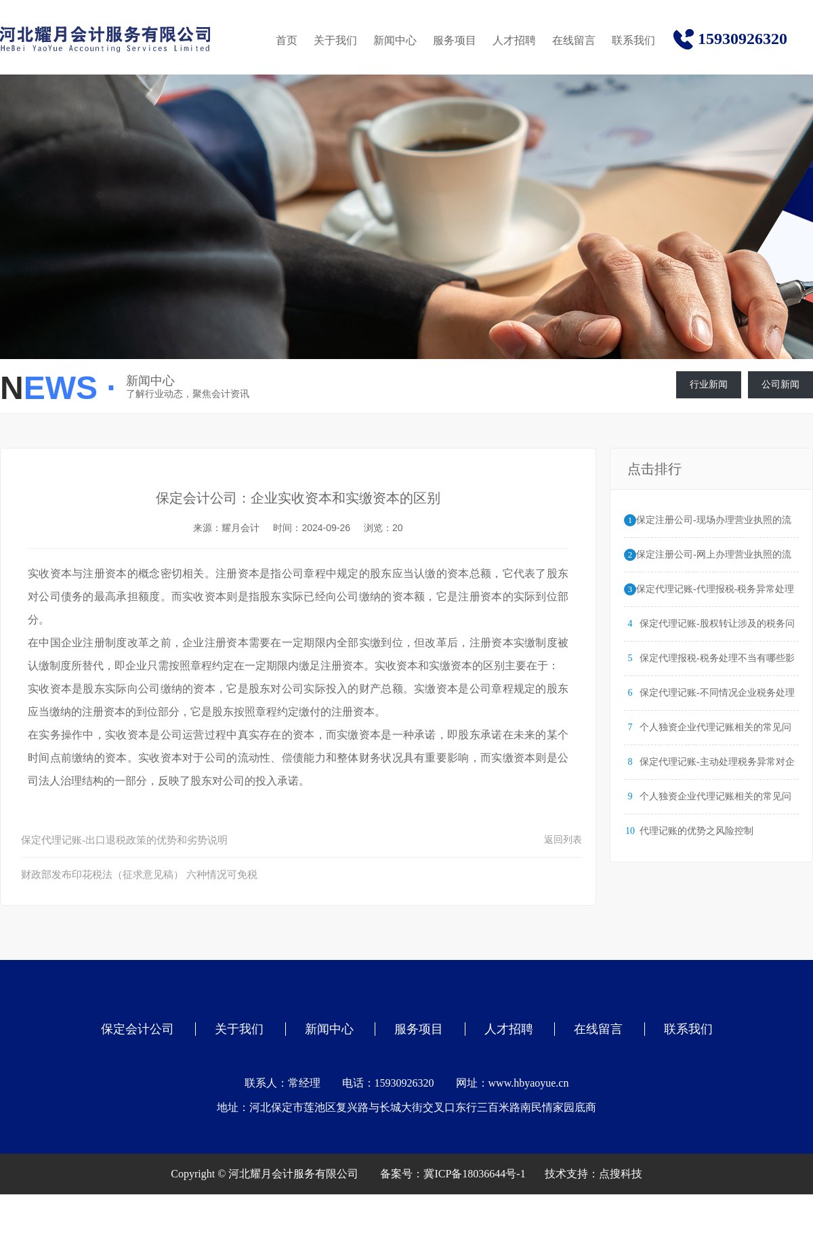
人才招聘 (514, 40)
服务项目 (454, 40)
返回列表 (563, 840)
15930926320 (742, 38)
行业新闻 (709, 384)
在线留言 (574, 40)
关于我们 (335, 40)
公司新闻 (780, 384)
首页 (286, 40)
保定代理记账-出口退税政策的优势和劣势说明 (124, 840)
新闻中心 (395, 40)
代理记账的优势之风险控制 (696, 831)
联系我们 (633, 40)
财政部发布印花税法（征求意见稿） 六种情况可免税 (139, 874)
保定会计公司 (137, 1029)
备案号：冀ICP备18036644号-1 (452, 1173)
